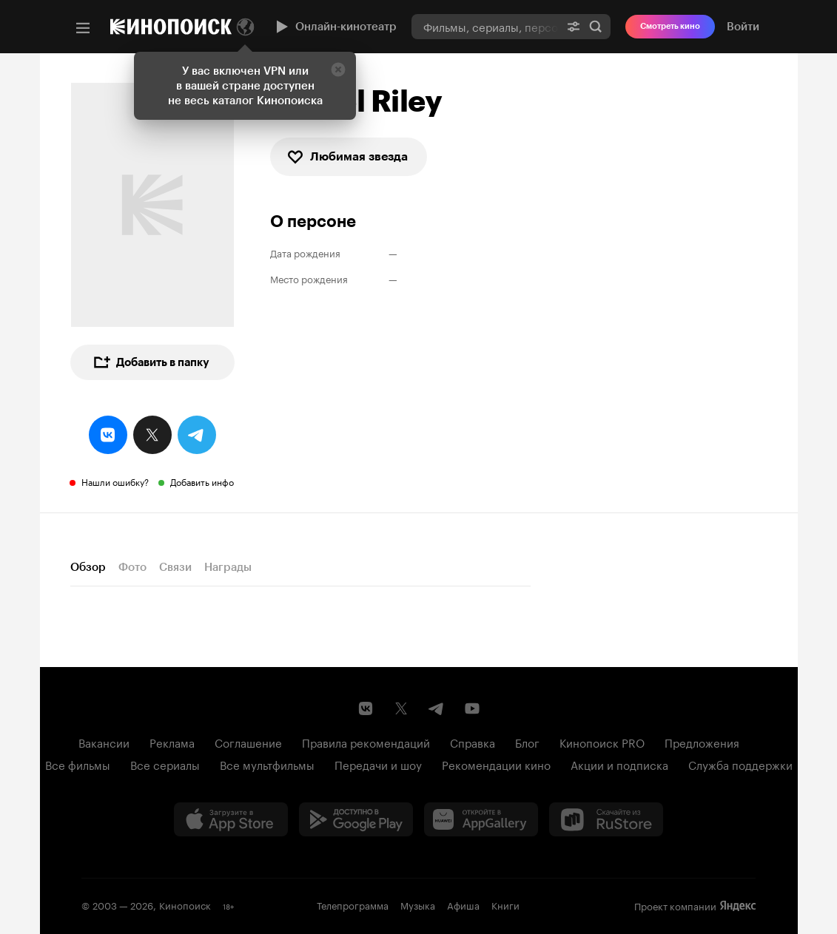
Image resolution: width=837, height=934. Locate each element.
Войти (743, 26)
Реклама (172, 742)
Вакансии (104, 742)
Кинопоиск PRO (602, 742)
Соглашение (248, 742)
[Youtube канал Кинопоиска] (472, 708)
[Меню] (83, 28)
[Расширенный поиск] (573, 26)
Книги (505, 904)
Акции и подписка (619, 764)
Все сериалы (165, 764)
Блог (527, 742)
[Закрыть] (338, 69)
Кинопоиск (185, 904)
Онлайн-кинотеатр (334, 26)
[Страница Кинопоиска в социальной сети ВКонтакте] (365, 708)
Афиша (463, 904)
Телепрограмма (353, 904)
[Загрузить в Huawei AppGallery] (481, 819)
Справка (472, 742)
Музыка (417, 904)
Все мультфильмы (267, 764)
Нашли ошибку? (115, 481)
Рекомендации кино (496, 764)
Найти (595, 26)
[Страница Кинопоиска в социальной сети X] (401, 708)
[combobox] (485, 26)
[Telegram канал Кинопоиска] (437, 708)
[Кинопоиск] (171, 26)
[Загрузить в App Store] (231, 819)
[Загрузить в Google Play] (356, 819)
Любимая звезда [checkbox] (347, 157)
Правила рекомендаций (366, 742)
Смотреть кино (670, 26)
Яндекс (738, 906)
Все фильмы (77, 764)
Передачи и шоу (378, 764)
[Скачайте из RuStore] (606, 819)
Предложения (702, 742)
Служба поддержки (740, 764)
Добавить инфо (202, 481)
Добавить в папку (151, 362)
